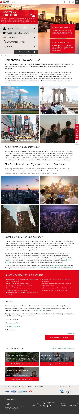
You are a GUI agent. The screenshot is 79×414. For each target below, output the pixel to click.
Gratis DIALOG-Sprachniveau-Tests (20, 364)
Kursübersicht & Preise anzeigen (60, 337)
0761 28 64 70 (52, 403)
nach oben (70, 333)
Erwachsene (11, 56)
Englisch (18, 56)
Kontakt (31, 316)
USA (22, 56)
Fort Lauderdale (60, 265)
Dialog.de (3, 56)
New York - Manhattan (10, 13)
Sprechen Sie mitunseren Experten (36, 404)
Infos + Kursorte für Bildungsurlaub (20, 379)
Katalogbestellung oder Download (56, 364)
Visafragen (38, 310)
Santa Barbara (68, 268)
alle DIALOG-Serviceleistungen (62, 348)
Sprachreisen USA (12, 323)
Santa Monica (55, 268)
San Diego (36, 268)
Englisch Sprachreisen (13, 326)
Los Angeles (45, 268)
